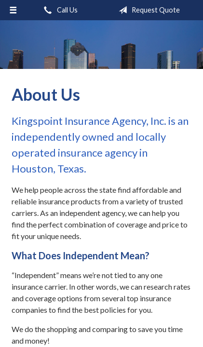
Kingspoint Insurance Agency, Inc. (101, 44)
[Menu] (13, 10)
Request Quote (147, 10)
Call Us (59, 10)
